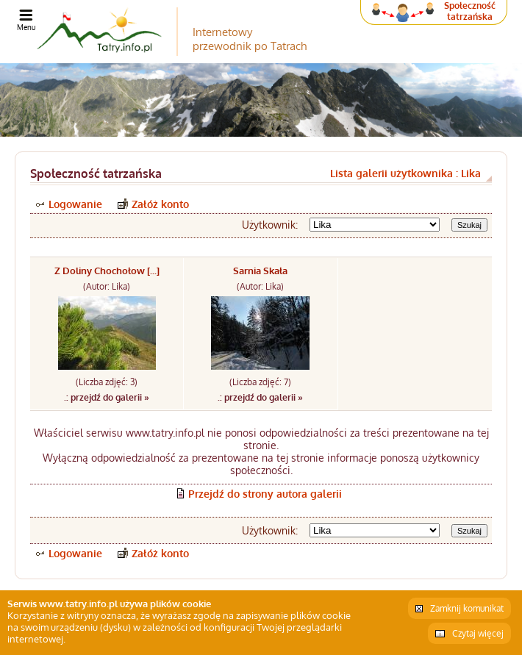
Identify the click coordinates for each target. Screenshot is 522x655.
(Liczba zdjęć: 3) (106, 381)
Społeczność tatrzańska (470, 11)
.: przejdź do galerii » (106, 397)
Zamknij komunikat (467, 608)
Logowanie (75, 204)
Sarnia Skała (260, 270)
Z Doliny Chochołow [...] (107, 270)
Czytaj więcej (478, 633)
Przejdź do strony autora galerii (265, 493)
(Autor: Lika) (106, 286)
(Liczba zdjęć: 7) (260, 381)
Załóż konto (160, 204)
